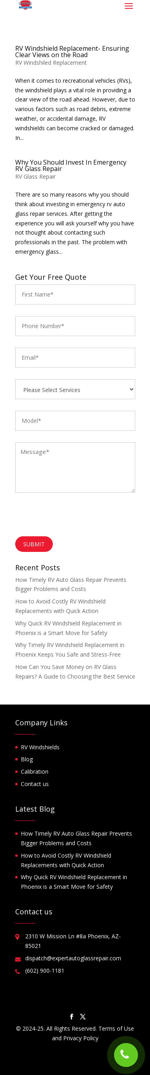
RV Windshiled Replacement (51, 62)
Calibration (34, 771)
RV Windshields (40, 747)
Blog (27, 759)
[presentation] (76, 516)
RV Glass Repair (35, 176)
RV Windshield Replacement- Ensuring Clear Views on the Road (72, 51)
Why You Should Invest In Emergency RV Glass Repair (70, 165)
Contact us (35, 784)
